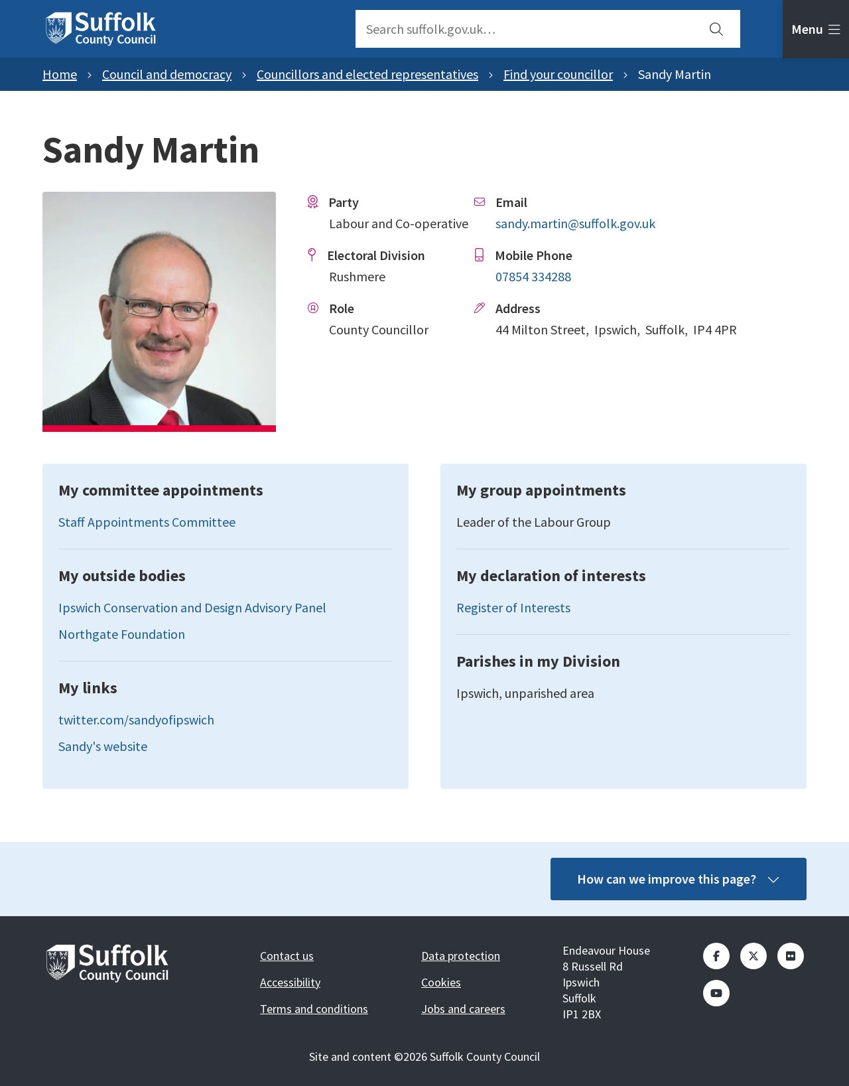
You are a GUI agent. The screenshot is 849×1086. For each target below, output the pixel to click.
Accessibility (290, 982)
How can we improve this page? (678, 878)
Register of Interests (513, 607)
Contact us (287, 955)
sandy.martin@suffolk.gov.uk (575, 223)
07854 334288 (533, 276)
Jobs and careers (463, 1008)
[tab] (816, 29)
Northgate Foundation (121, 634)
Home (59, 74)
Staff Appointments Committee (146, 521)
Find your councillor (558, 74)
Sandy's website (102, 746)
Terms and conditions (314, 1008)
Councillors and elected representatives (367, 74)
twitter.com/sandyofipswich (136, 719)
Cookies (441, 982)
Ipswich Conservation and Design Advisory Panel (192, 607)
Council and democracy (166, 74)
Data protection (460, 955)
